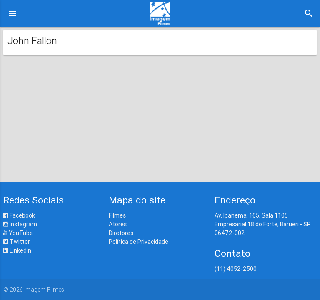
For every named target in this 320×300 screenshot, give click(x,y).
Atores (118, 224)
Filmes (117, 215)
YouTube (18, 233)
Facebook (19, 215)
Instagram (20, 224)
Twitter (16, 241)
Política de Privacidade (138, 241)
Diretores (121, 233)
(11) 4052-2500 (236, 268)
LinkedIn (17, 250)
